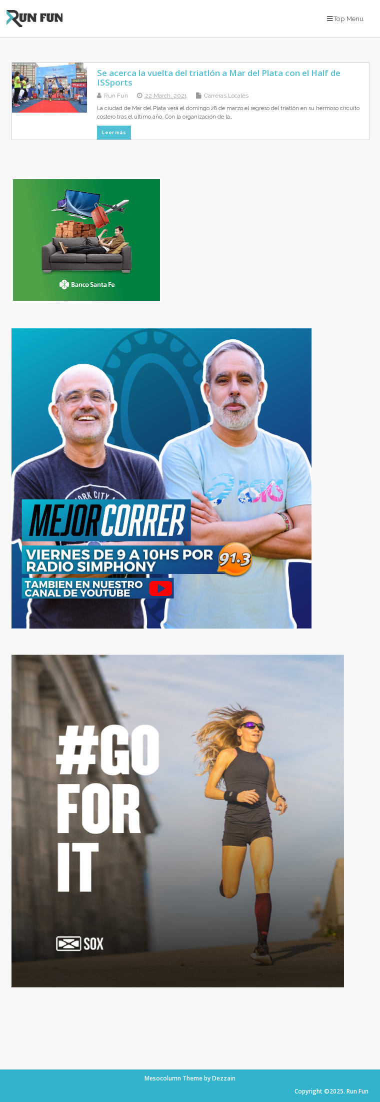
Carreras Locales (226, 95)
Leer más (114, 132)
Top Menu (345, 19)
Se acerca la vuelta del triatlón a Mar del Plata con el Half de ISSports (218, 77)
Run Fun (116, 95)
